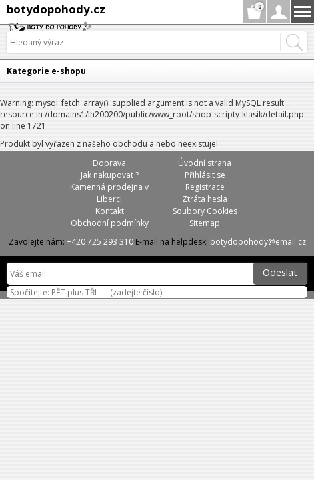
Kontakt (109, 211)
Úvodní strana (204, 163)
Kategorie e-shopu (46, 71)
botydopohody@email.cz (258, 241)
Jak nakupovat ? (110, 175)
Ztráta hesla (204, 199)
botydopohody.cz (56, 9)
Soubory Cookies (205, 211)
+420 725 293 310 (100, 241)
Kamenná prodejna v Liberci (109, 193)
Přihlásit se (205, 175)
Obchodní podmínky (110, 223)
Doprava (109, 163)
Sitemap (204, 223)
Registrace (205, 187)
